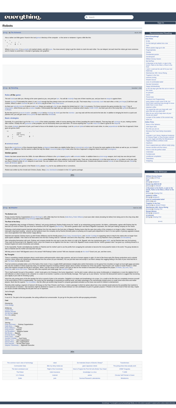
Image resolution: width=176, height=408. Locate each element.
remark (15, 147)
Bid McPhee (150, 61)
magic (124, 108)
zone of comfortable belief (154, 82)
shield (58, 114)
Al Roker (119, 271)
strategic (15, 128)
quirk (124, 109)
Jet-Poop (157, 178)
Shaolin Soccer (151, 80)
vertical (86, 151)
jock (55, 382)
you (51, 51)
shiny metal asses (58, 105)
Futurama (65, 273)
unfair (55, 108)
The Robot (20, 376)
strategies (14, 120)
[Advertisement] (88, 6)
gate (154, 201)
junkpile (26, 51)
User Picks (149, 39)
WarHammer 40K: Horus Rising (156, 73)
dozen (21, 108)
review (149, 193)
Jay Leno (125, 271)
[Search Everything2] (109, 17)
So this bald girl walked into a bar (157, 43)
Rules (7, 96)
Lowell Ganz (9, 313)
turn (58, 100)
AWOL (108, 244)
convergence (112, 153)
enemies (71, 114)
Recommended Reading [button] (161, 33)
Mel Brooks (59, 230)
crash (101, 103)
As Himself (157, 186)
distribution (53, 173)
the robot (86, 255)
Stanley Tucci (9, 344)
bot (85, 108)
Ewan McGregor (36, 221)
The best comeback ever (20, 373)
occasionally (95, 103)
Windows (14, 166)
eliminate (51, 116)
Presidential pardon (152, 54)
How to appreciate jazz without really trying (160, 145)
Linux (47, 173)
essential (24, 105)
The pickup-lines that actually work (124, 369)
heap (123, 103)
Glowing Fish (158, 193)
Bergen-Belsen (151, 211)
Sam (147, 45)
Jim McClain (9, 317)
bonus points (31, 116)
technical (9, 147)
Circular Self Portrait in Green (124, 379)
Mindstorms (125, 382)
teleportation (9, 109)
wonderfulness (17, 151)
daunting (13, 103)
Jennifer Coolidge (91, 239)
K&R (147, 180)
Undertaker (149, 152)
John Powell (9, 323)
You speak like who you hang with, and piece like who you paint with (159, 110)
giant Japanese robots (89, 369)
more (160, 221)
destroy (40, 105)
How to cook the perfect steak (156, 150)
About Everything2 (152, 36)
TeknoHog (14, 89)
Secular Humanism (152, 84)
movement (53, 153)
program (63, 153)
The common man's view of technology (20, 366)
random (32, 109)
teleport (116, 125)
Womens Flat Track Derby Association (158, 131)
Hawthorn (149, 143)
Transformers (124, 366)
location (27, 114)
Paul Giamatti (9, 347)
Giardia (148, 52)
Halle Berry (68, 221)
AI (80, 108)
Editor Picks (149, 122)
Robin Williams (78, 221)
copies (7, 166)
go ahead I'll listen (160, 205)
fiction (148, 201)
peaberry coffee (151, 195)
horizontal (78, 151)
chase (132, 165)
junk (120, 103)
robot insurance (55, 376)
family (38, 169)
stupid (39, 103)
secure (22, 114)
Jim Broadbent (125, 241)
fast (117, 163)
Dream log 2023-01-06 (153, 184)
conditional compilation (153, 156)
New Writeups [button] (160, 172)
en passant (149, 92)
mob (98, 125)
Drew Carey (67, 239)
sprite (58, 160)
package (15, 163)
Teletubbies (150, 158)
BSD (70, 173)
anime (90, 379)
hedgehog (149, 161)
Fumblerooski (150, 154)
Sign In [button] (160, 23)
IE (21, 166)
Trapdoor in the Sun (152, 75)
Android (54, 379)
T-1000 (124, 376)
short (101, 160)
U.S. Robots (20, 379)
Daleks (7, 160)
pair (75, 128)
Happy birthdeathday (153, 86)
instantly (70, 100)
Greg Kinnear (30, 222)
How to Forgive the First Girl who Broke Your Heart (90, 373)
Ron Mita (8, 319)
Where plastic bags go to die (155, 48)
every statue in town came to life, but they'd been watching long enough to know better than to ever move (160, 103)
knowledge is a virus (89, 376)
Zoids (20, 382)
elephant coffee (151, 107)
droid (101, 163)
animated (77, 160)
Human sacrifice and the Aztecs (156, 147)
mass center (35, 123)
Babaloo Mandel (10, 315)
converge (117, 123)
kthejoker (14, 211)
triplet (81, 128)
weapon (109, 100)
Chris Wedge (9, 309)
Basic (7, 120)
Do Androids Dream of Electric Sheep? (90, 366)
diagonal (47, 151)
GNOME (23, 163)
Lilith (147, 133)
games (38, 37)
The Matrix (11, 265)
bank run (149, 119)
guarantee (28, 125)
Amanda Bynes (76, 239)
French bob (150, 97)
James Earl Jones (21, 273)
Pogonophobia (151, 50)
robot (16, 51)
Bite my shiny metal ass (55, 369)
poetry (149, 205)
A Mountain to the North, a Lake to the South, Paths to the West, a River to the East (159, 65)
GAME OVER (93, 109)
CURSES (8, 111)
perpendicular (113, 128)
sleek (35, 163)
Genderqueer (150, 57)
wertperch (156, 182)
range (106, 160)
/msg (47, 169)
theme (110, 165)
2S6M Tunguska (124, 373)
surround (40, 114)
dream (149, 186)
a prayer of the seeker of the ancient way (159, 117)
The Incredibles (31, 286)
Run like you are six (152, 129)
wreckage (50, 114)
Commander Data (20, 369)
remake (40, 163)
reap (87, 125)
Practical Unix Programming (155, 99)
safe (25, 165)
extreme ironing (151, 77)
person (149, 178)
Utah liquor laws (151, 127)
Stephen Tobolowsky (12, 349)
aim (34, 105)
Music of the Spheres (153, 124)
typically (16, 108)
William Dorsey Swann (153, 59)
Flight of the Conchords (55, 373)
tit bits (148, 41)
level (36, 108)
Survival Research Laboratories (89, 382)
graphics (68, 160)
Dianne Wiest (9, 345)
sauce (148, 95)
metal (95, 125)
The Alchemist (16, 32)
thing (5, 32)
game (18, 96)
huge (12, 153)
